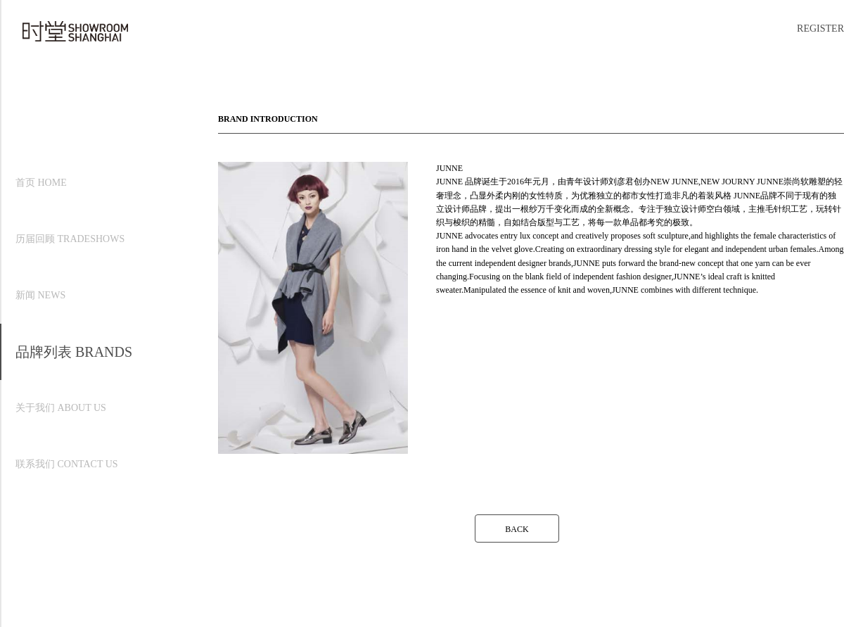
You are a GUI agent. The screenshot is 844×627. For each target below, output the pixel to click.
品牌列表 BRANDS (73, 352)
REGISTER (820, 28)
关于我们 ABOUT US (60, 408)
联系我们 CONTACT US (66, 464)
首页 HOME (41, 182)
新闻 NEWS (40, 295)
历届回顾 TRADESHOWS (69, 239)
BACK (516, 529)
